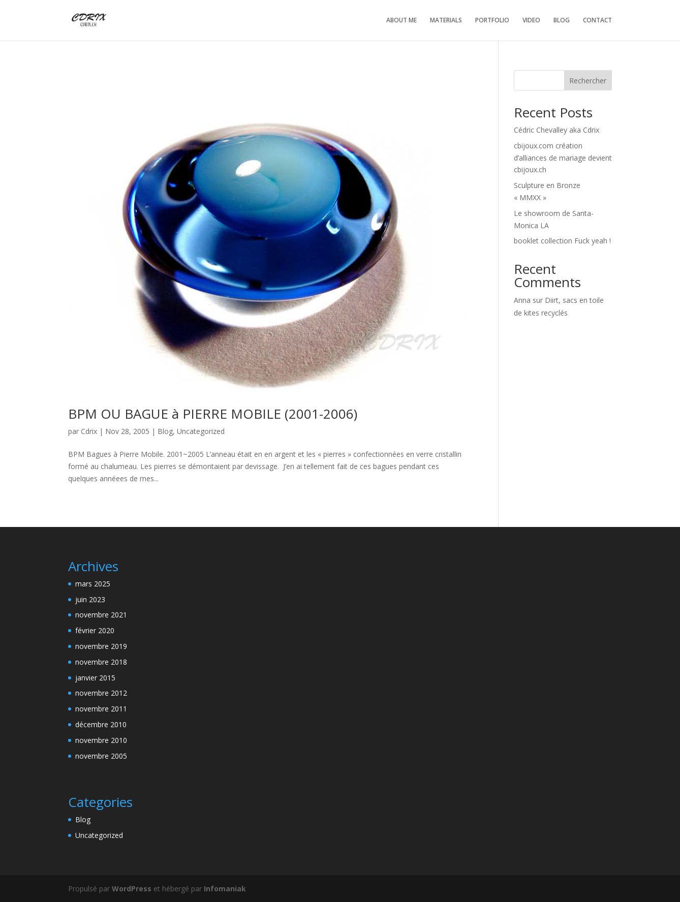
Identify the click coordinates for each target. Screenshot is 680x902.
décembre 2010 (101, 724)
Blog (165, 431)
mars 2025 (92, 583)
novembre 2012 (101, 693)
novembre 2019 (101, 646)
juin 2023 (90, 599)
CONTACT (597, 20)
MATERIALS (446, 20)
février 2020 (94, 630)
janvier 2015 (95, 677)
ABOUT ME (401, 20)
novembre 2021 (101, 614)
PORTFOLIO (492, 20)
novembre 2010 (101, 740)
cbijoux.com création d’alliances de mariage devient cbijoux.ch (563, 158)
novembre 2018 (101, 662)
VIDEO (531, 20)
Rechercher (587, 80)
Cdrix (89, 431)
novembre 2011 (101, 708)
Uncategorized (201, 431)
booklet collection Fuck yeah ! (562, 240)
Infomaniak (225, 888)
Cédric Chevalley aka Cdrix (556, 130)
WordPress (131, 888)
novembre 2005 (101, 756)
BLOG (561, 20)
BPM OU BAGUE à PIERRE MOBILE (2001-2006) (212, 414)
